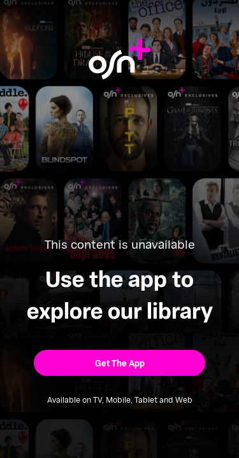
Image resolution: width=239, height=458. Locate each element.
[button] (119, 363)
